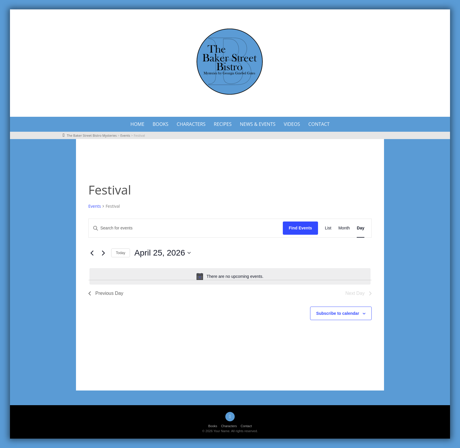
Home (138, 124)
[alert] (230, 276)
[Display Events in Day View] (360, 228)
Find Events (300, 228)
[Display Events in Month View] (344, 228)
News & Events (257, 124)
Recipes (223, 124)
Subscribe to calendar (337, 313)
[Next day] (103, 252)
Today (120, 253)
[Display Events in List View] (328, 228)
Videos (292, 124)
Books (160, 124)
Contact (318, 124)
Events (94, 206)
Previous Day (105, 293)
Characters (191, 124)
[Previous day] (91, 252)
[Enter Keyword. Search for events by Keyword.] (186, 228)
